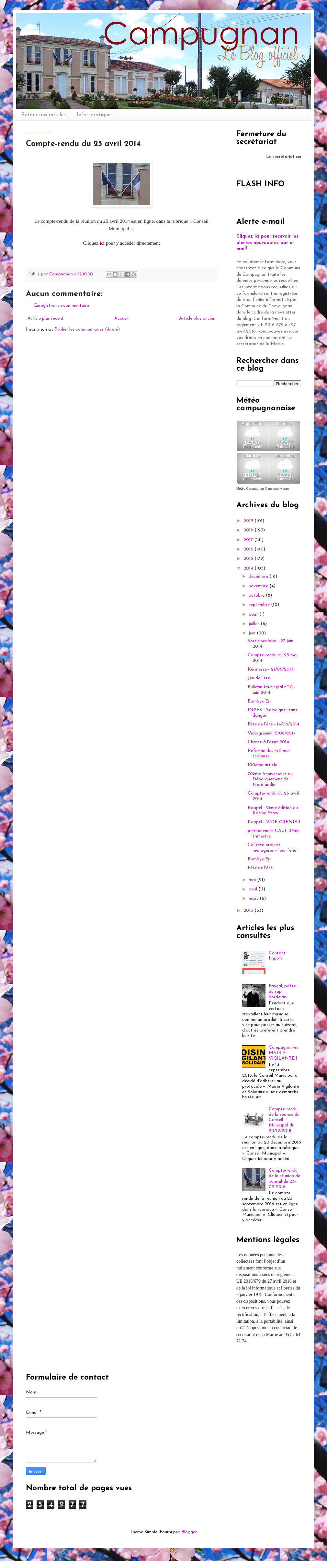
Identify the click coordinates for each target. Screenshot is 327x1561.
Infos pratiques (95, 115)
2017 (248, 540)
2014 (248, 568)
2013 (248, 910)
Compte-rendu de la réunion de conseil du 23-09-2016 (284, 1178)
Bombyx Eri (259, 701)
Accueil (121, 318)
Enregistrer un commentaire (61, 305)
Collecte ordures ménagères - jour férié (272, 848)
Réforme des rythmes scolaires (269, 753)
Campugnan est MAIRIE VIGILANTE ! (284, 1053)
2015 (248, 558)
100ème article (262, 765)
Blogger (189, 1532)
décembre (259, 576)
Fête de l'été (260, 868)
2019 (248, 521)
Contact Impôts (277, 956)
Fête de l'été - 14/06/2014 (273, 724)
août (254, 614)
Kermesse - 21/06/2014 (271, 669)
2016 (248, 549)
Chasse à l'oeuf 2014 (268, 742)
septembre (260, 604)
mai (253, 880)
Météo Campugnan (250, 488)
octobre (257, 595)
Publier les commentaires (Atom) (87, 329)
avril (253, 889)
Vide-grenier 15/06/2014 (272, 733)
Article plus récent (46, 318)
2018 (248, 530)
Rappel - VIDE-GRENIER (274, 822)
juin (253, 633)
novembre (259, 586)
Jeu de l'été (259, 678)
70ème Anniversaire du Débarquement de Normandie (270, 779)
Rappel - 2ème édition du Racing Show (273, 811)
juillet (255, 623)
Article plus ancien (197, 318)
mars (254, 898)
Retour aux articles (43, 115)
